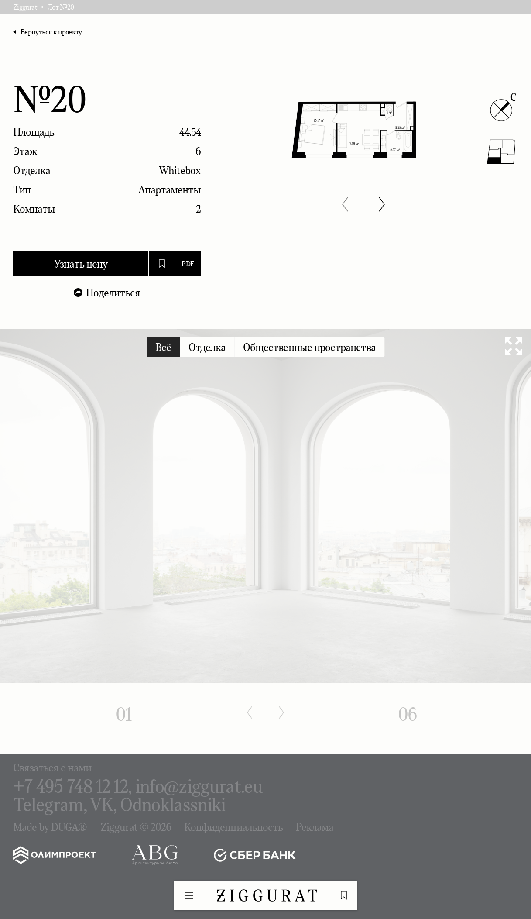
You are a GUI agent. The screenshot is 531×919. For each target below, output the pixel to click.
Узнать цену (80, 263)
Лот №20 (61, 6)
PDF (188, 263)
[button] (345, 204)
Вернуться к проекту (51, 31)
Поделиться (113, 292)
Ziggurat (25, 6)
